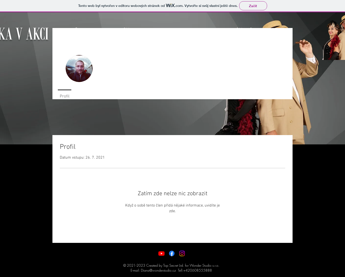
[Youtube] (161, 253)
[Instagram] (182, 253)
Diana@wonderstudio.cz (158, 270)
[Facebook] (171, 253)
